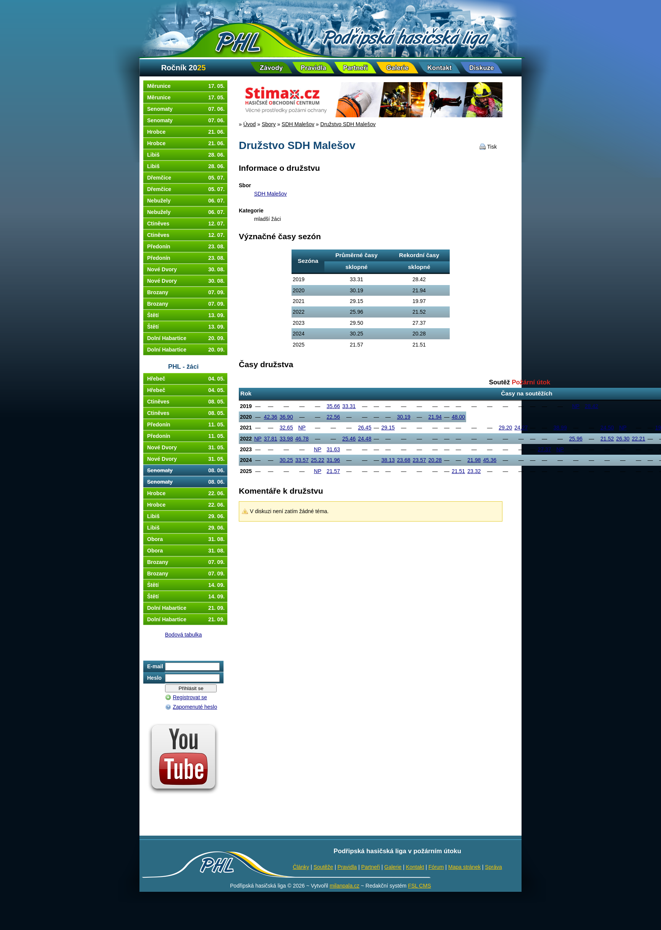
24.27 (521, 427)
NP (575, 406)
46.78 (302, 439)
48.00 (458, 417)
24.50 (607, 427)
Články (301, 867)
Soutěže (323, 867)
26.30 (623, 439)
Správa (493, 867)
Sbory (269, 124)
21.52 (607, 439)
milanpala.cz (345, 886)
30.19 (403, 417)
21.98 (474, 460)
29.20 (505, 427)
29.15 (388, 427)
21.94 (435, 417)
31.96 (333, 460)
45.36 (489, 460)
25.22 (317, 460)
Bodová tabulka (183, 635)
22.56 (333, 417)
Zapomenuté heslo (195, 707)
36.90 (286, 417)
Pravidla (347, 867)
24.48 (364, 439)
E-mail (155, 666)
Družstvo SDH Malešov (348, 124)
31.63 (333, 449)
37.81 (270, 439)
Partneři (370, 867)
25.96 (575, 439)
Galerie (393, 867)
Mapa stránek (464, 867)
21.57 (333, 471)
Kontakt (415, 867)
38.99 (560, 427)
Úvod (249, 124)
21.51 (458, 471)
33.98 (286, 439)
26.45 (364, 427)
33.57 (302, 460)
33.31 (349, 406)
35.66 (333, 406)
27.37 (544, 449)
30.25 (286, 460)
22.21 (638, 439)
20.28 (435, 460)
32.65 (286, 427)
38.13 (388, 460)
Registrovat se (190, 697)
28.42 (591, 406)
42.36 (270, 417)
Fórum (436, 867)
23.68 (403, 460)
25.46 (349, 439)
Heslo (154, 678)
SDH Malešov (298, 124)
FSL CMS (419, 886)
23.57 (419, 460)
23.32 (474, 471)
